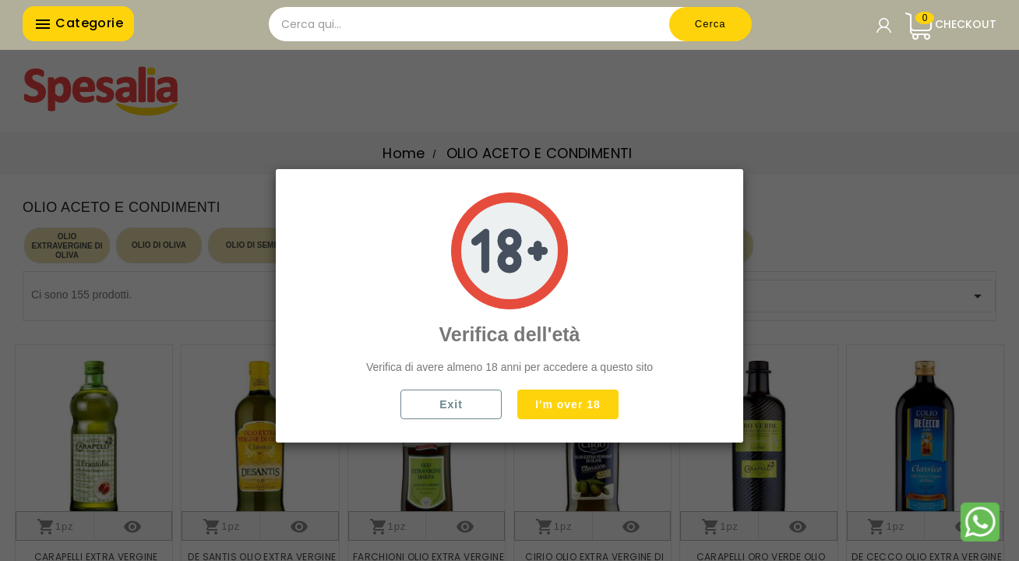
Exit (451, 404)
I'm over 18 (568, 404)
